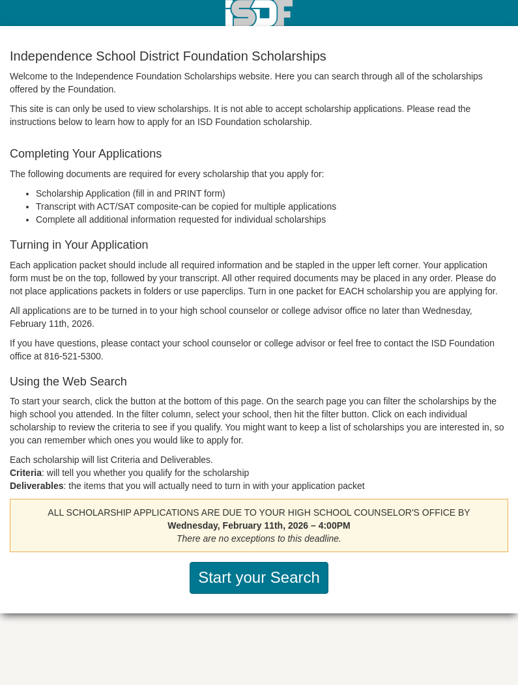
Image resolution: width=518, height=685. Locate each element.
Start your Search (259, 577)
